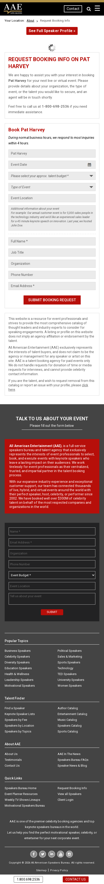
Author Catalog (68, 708)
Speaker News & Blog (72, 765)
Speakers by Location (19, 725)
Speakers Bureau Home (20, 788)
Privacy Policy (59, 870)
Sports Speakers (69, 662)
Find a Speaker (15, 708)
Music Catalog (67, 720)
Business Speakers (18, 650)
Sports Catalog (68, 731)
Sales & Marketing (70, 656)
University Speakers (71, 680)
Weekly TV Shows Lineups (22, 799)
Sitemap (41, 870)
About (30, 20)
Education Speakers (18, 668)
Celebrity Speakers (17, 656)
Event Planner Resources (21, 794)
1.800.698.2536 (28, 879)
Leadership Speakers (19, 680)
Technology (65, 668)
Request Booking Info (72, 788)
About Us (11, 754)
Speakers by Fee (16, 720)
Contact (73, 9)
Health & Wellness (17, 674)
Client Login (65, 799)
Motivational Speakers (20, 685)
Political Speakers (70, 650)
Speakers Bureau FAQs (73, 759)
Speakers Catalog (70, 725)
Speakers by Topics (18, 731)
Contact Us (12, 765)
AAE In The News (69, 754)
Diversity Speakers (17, 662)
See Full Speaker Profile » (52, 31)
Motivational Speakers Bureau (25, 805)
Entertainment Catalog (72, 714)
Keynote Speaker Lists (20, 714)
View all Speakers (69, 794)
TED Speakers (67, 674)
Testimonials (13, 759)
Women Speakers (70, 685)
